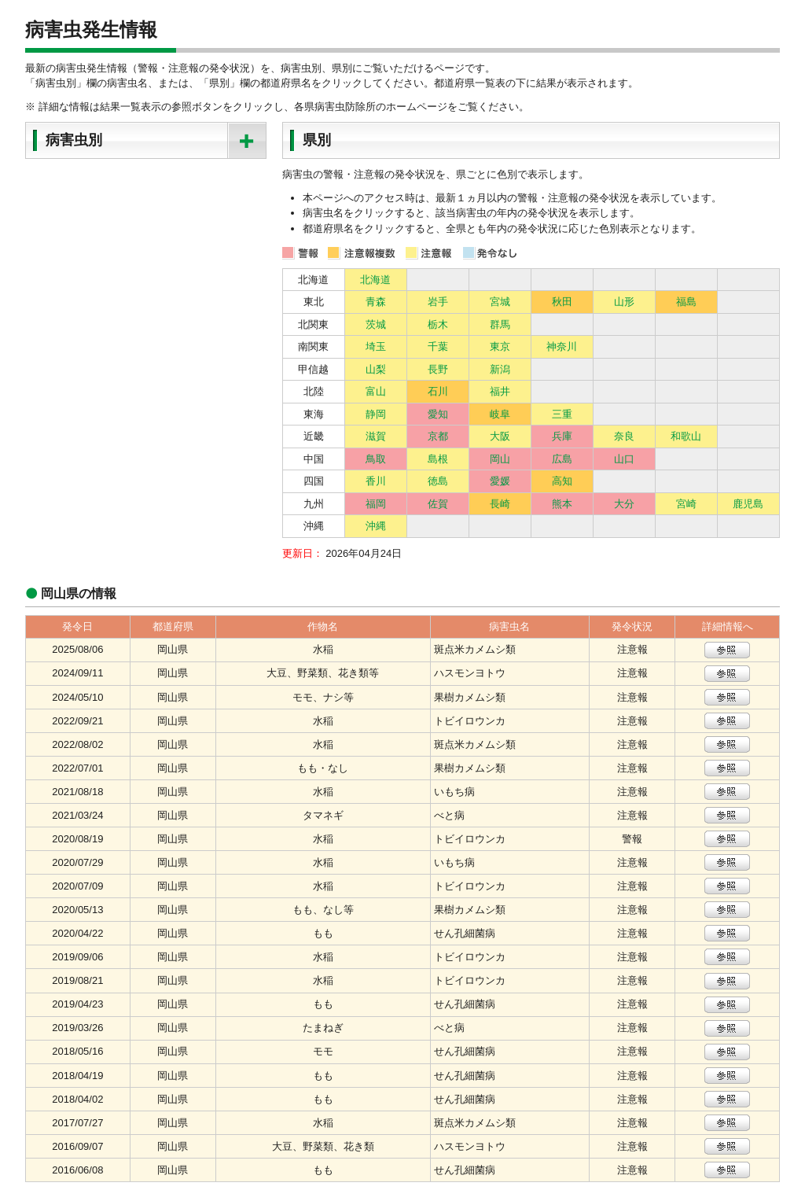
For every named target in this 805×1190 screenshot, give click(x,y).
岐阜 (500, 414)
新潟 (500, 369)
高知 (562, 481)
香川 (376, 481)
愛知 (438, 414)
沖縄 (376, 526)
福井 (500, 391)
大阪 (500, 436)
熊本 (562, 504)
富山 (376, 391)
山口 (624, 459)
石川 (438, 391)
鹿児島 (748, 504)
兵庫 (562, 436)
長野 (438, 369)
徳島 (438, 481)
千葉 (438, 346)
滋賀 (376, 436)
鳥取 (376, 459)
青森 (376, 302)
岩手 (438, 302)
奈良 (624, 436)
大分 (624, 504)
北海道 (375, 280)
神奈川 (561, 346)
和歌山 (686, 436)
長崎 (500, 504)
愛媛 (500, 481)
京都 (438, 436)
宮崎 (686, 504)
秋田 (562, 302)
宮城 (500, 302)
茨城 (376, 324)
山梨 (376, 369)
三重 (562, 414)
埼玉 (376, 346)
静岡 (376, 414)
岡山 (500, 459)
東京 (500, 346)
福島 (686, 302)
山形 (624, 302)
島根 (438, 459)
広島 (562, 459)
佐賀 (438, 504)
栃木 (438, 324)
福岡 (376, 504)
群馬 (500, 324)
